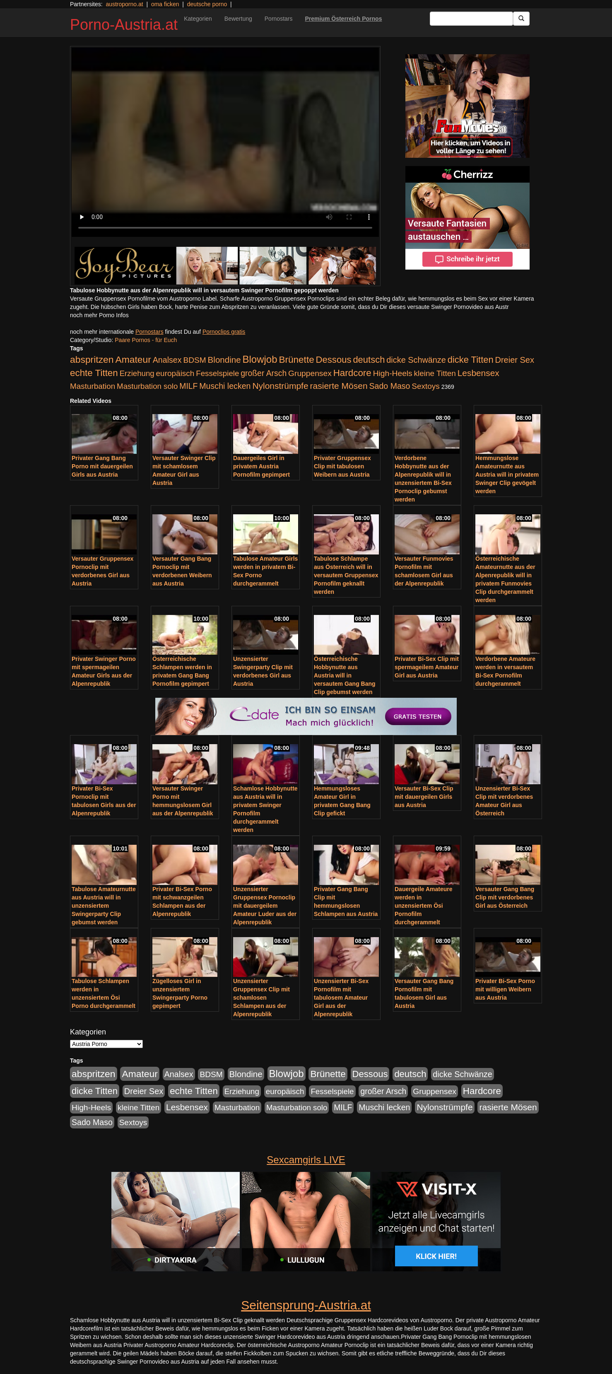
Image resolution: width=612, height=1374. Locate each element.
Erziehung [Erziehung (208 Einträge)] (137, 373)
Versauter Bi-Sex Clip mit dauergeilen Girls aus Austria (424, 796)
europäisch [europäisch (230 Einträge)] (175, 373)
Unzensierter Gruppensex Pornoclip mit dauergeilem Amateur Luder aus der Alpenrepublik (264, 906)
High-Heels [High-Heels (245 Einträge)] (392, 373)
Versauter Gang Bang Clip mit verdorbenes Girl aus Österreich (504, 897)
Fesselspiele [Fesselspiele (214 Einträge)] (217, 373)
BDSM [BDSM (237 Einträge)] (194, 360)
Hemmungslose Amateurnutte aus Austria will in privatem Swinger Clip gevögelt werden (507, 474)
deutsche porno (207, 4)
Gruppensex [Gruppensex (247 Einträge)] (310, 373)
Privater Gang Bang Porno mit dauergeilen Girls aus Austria (102, 466)
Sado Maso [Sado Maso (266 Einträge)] (389, 386)
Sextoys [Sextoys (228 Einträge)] (425, 386)
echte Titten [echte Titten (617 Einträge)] (94, 373)
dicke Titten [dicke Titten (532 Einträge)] (471, 359)
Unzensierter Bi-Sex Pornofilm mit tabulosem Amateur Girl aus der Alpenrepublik (341, 997)
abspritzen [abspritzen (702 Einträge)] (92, 359)
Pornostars (279, 18)
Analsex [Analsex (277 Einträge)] (167, 359)
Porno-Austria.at (124, 24)
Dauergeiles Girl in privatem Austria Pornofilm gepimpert (261, 466)
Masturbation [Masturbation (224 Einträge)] (92, 386)
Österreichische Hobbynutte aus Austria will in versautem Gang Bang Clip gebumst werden (345, 675)
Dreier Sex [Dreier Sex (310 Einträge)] (514, 359)
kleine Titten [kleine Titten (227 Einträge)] (435, 373)
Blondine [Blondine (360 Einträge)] (224, 359)
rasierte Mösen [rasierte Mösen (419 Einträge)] (339, 386)
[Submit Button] (521, 19)
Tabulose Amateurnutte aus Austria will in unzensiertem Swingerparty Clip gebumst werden (104, 906)
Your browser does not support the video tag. (225, 142)
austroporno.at (124, 4)
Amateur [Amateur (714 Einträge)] (133, 359)
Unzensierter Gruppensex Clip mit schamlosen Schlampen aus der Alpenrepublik (261, 997)
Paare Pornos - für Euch (146, 340)
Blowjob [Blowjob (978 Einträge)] (260, 359)
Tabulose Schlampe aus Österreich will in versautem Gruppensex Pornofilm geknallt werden (346, 575)
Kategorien (198, 18)
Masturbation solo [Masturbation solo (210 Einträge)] (147, 386)
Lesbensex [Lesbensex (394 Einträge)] (478, 373)
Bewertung (238, 18)
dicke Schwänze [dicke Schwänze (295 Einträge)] (416, 359)
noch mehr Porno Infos (99, 315)
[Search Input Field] (471, 19)
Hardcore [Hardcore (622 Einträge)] (352, 373)
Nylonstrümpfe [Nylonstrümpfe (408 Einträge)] (280, 386)
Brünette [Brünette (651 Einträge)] (296, 359)
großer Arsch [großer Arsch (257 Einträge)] (264, 373)
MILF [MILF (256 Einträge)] (188, 386)
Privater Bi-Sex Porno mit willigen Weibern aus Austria (505, 989)
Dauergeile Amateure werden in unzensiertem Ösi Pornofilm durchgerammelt (424, 906)
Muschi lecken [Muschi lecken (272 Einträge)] (225, 386)
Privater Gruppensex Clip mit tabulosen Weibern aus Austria (342, 466)
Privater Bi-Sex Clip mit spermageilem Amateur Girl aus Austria (427, 667)
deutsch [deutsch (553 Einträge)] (369, 359)
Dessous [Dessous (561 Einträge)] (334, 359)
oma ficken (165, 4)
